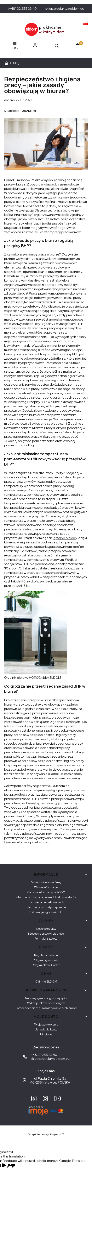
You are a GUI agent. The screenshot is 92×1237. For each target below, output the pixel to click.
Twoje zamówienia (46, 1024)
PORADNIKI (27, 111)
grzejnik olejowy (65, 538)
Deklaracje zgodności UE (46, 912)
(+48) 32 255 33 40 (22, 8)
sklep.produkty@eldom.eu (64, 8)
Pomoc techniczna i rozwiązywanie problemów (46, 1008)
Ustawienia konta (46, 1029)
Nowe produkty (46, 928)
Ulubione (46, 1034)
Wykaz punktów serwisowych (46, 1003)
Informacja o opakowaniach (46, 902)
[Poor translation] (10, 1166)
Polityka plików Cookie (46, 965)
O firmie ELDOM (46, 981)
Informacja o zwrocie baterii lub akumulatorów (46, 897)
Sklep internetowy (44, 1134)
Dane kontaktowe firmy (46, 882)
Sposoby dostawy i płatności (46, 933)
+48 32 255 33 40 (44, 1055)
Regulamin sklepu (46, 955)
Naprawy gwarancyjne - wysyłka (46, 998)
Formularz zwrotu (46, 938)
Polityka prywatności (46, 960)
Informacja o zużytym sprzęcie (46, 907)
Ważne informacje (46, 887)
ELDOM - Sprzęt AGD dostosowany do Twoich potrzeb (6, 63)
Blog (16, 63)
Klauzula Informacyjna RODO (46, 892)
